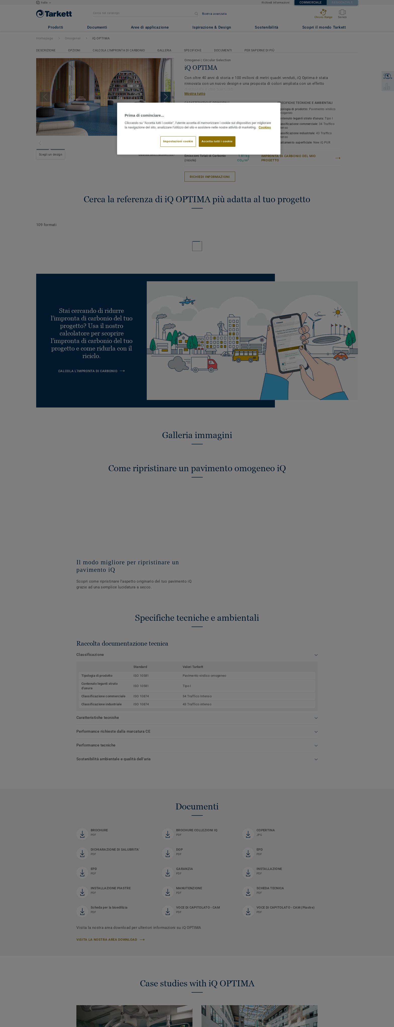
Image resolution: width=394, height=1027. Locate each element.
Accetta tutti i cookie (217, 141)
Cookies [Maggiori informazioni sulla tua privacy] (265, 127)
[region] (198, 129)
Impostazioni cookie (178, 141)
